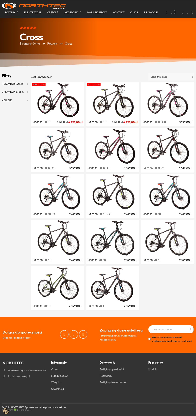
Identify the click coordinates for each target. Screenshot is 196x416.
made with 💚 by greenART (17, 409)
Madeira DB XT (41, 122)
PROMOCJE (151, 12)
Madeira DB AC (152, 214)
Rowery (11, 12)
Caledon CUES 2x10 (44, 168)
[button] (167, 13)
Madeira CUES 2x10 (154, 122)
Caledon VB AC (152, 260)
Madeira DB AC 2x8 (44, 214)
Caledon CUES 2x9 (154, 168)
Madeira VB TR (41, 306)
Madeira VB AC (97, 260)
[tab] (15, 83)
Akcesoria (72, 12)
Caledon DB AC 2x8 (100, 214)
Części (52, 12)
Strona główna (30, 43)
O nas (134, 12)
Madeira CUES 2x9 (99, 168)
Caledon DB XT (97, 122)
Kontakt (118, 12)
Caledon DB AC (42, 260)
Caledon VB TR (97, 306)
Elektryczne (32, 12)
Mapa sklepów (97, 12)
